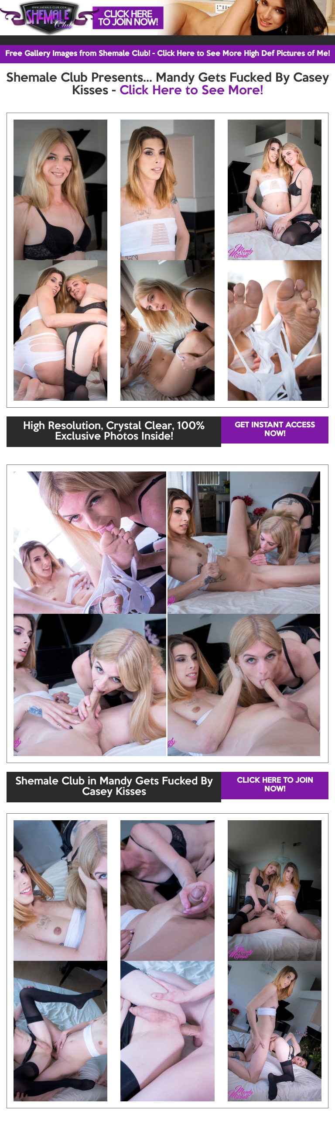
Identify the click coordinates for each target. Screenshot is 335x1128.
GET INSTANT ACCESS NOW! (275, 429)
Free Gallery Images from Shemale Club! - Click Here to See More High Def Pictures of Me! (167, 54)
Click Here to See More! (191, 90)
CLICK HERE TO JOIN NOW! (275, 785)
